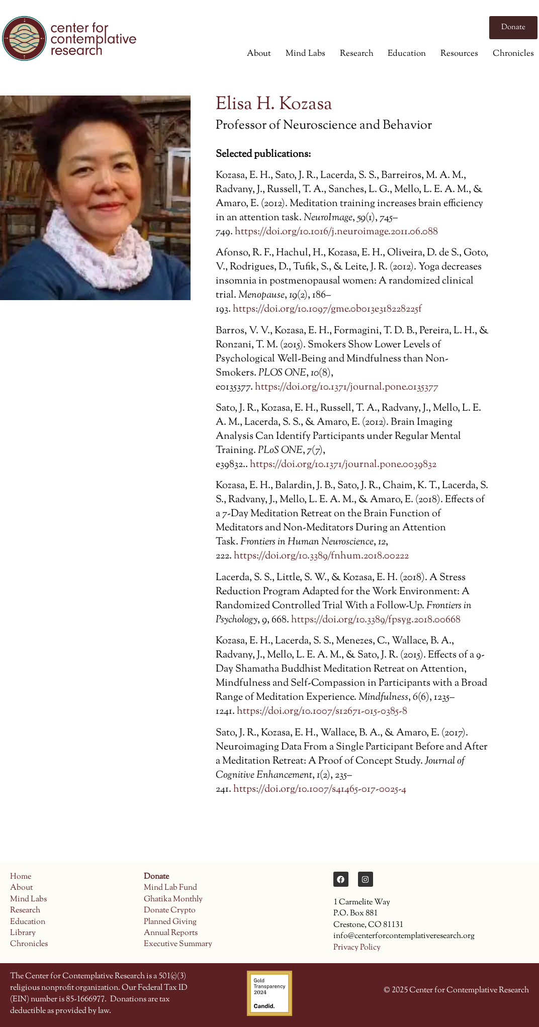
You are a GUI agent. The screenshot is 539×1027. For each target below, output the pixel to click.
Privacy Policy (357, 948)
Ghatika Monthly (173, 899)
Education (407, 54)
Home (20, 877)
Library (23, 933)
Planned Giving (170, 922)
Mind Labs (305, 54)
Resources (459, 54)
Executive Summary (178, 944)
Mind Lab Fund (170, 888)
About (259, 54)
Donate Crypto (170, 910)
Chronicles (513, 54)
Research (357, 54)
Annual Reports (171, 933)
